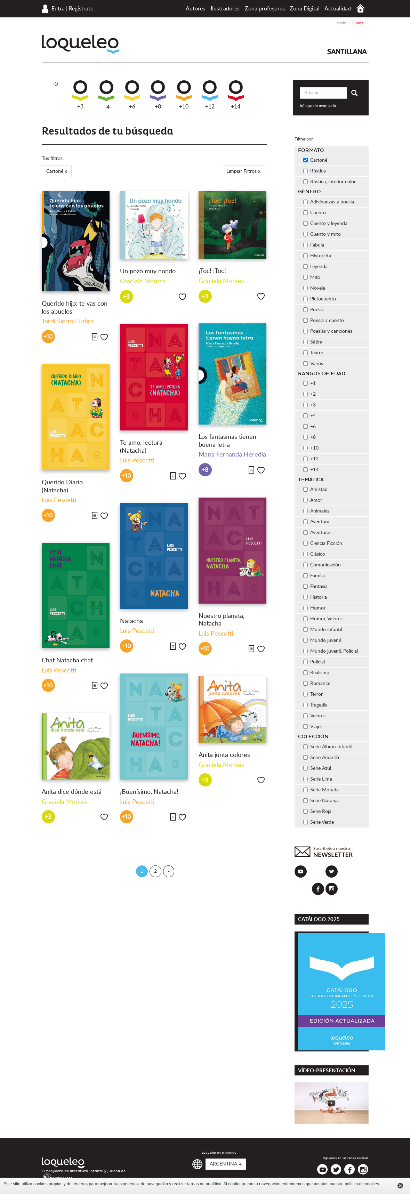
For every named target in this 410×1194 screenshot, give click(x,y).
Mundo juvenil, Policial (330, 651)
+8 (158, 95)
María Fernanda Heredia (232, 455)
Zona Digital (305, 8)
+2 (309, 394)
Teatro (313, 352)
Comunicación (322, 565)
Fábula (313, 245)
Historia (315, 597)
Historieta (317, 255)
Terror (313, 694)
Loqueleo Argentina (80, 44)
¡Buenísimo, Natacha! (149, 792)
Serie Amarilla (321, 757)
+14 (236, 95)
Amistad (315, 489)
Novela (314, 288)
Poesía (313, 309)
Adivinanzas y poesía (328, 202)
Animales (316, 511)
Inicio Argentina (360, 8)
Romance (316, 683)
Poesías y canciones (327, 331)
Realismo (316, 672)
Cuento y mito (322, 234)
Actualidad (337, 8)
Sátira (312, 342)
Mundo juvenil (322, 640)
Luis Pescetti (137, 461)
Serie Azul (317, 768)
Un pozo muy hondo (148, 271)
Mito (311, 277)
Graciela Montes (143, 282)
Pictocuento (319, 299)
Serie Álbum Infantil (327, 746)
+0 (54, 84)
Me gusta (104, 337)
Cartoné (315, 160)
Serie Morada (321, 790)
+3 (80, 95)
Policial (314, 662)
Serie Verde (318, 822)
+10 (184, 95)
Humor (314, 608)
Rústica (314, 171)
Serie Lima (317, 779)
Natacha (131, 621)
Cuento (314, 212)
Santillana (347, 51)
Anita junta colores (224, 755)
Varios (313, 363)
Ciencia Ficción (322, 543)
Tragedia (315, 705)
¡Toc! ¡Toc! (212, 271)
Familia (314, 575)
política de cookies (362, 1183)
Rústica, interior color (329, 181)
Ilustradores (225, 8)
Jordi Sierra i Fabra (68, 321)
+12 (210, 95)
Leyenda (315, 266)
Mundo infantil (322, 629)
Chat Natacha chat (67, 660)
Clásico (314, 554)
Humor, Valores (323, 618)
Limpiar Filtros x (243, 171)
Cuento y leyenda (325, 223)
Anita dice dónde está (72, 792)
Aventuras (317, 532)
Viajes (312, 726)
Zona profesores (265, 8)
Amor (312, 500)
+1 (309, 383)
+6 (132, 95)
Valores (314, 715)
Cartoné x (56, 171)
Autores (195, 8)
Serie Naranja (321, 800)
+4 (106, 95)
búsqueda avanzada (318, 106)
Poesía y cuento (323, 320)
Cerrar (400, 1185)
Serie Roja (317, 811)
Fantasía (315, 586)
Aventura (316, 521)
